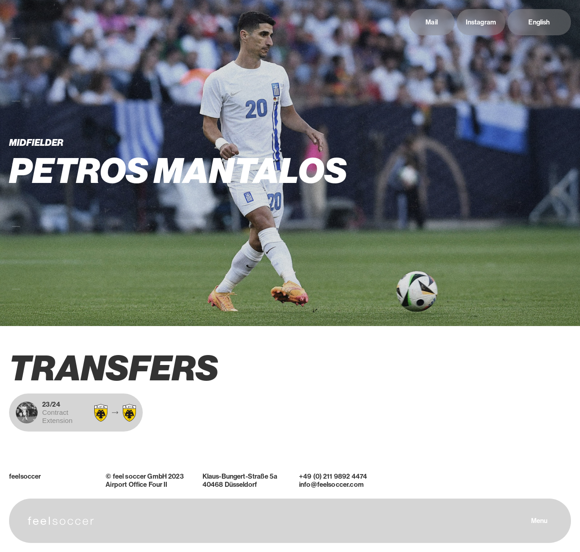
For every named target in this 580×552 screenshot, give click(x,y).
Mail (431, 22)
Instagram (481, 22)
